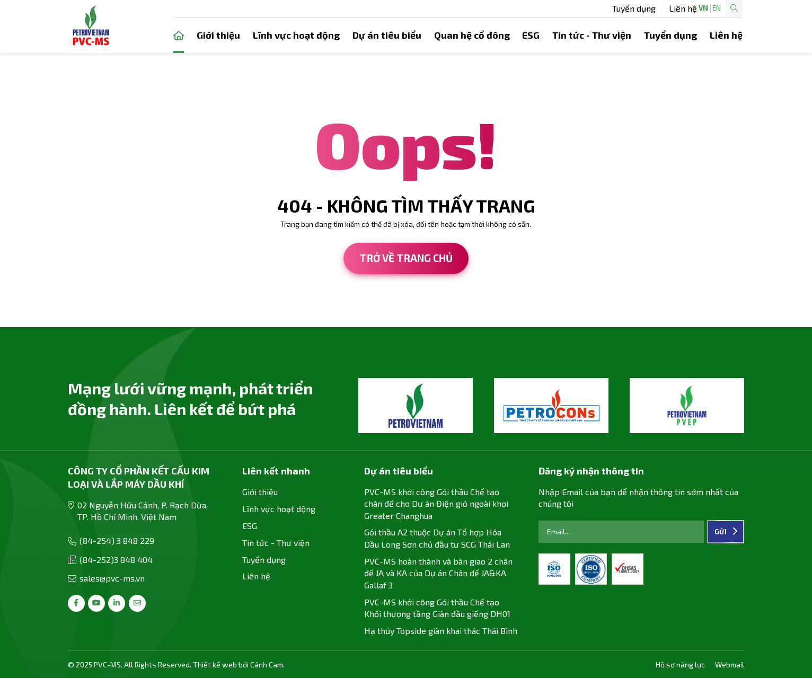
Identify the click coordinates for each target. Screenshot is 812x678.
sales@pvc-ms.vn (112, 578)
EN (682, 8)
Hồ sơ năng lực (680, 664)
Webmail (729, 664)
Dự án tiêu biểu (386, 35)
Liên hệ (531, 8)
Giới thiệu (218, 35)
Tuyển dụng (482, 8)
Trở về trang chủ (406, 258)
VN (669, 8)
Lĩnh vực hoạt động (296, 35)
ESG (531, 35)
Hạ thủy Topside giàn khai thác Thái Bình (440, 631)
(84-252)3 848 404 (116, 559)
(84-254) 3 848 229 (117, 540)
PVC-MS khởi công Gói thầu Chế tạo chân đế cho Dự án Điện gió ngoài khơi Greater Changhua (436, 504)
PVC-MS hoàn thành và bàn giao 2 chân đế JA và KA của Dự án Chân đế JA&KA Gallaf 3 (438, 573)
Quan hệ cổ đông (472, 35)
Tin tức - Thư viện (591, 35)
